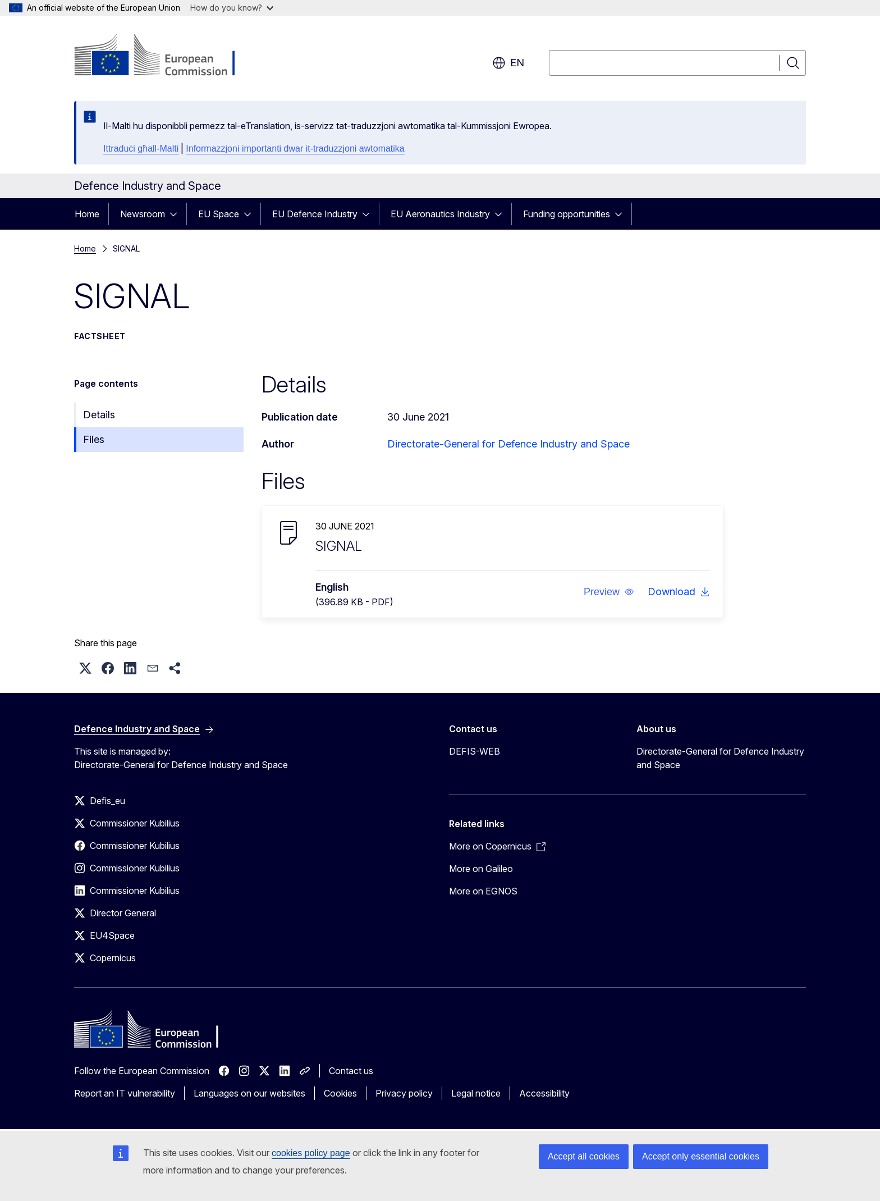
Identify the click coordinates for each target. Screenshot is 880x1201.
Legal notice (476, 1093)
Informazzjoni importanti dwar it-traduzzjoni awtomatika (295, 148)
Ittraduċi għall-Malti (140, 148)
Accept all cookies (584, 1156)
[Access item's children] (176, 214)
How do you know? (231, 7)
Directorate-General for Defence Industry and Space (508, 444)
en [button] (508, 63)
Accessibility (544, 1093)
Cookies (340, 1093)
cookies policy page (311, 1153)
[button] (609, 592)
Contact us (351, 1070)
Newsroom (142, 214)
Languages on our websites (249, 1093)
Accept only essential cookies (700, 1156)
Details (99, 415)
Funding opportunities (566, 214)
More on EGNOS (483, 891)
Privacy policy (404, 1093)
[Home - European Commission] (164, 56)
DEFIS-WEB (474, 751)
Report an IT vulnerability (124, 1093)
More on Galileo (481, 868)
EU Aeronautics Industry (440, 214)
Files (93, 439)
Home (87, 214)
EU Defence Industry (315, 214)
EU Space (218, 214)
